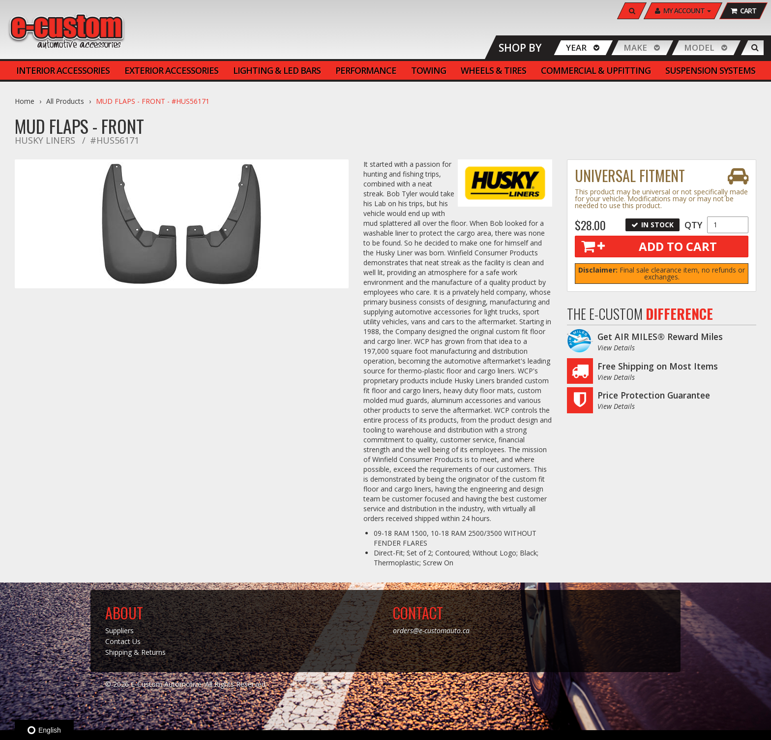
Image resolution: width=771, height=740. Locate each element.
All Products (65, 101)
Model (699, 47)
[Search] (631, 10)
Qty (693, 224)
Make (635, 47)
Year (576, 47)
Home (24, 101)
